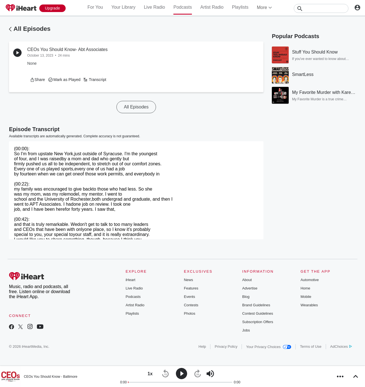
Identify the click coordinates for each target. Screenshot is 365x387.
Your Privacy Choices (268, 347)
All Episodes (31, 28)
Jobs (246, 330)
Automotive (309, 280)
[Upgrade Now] (52, 8)
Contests (191, 305)
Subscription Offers (257, 322)
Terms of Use (311, 346)
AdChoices (341, 346)
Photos (189, 313)
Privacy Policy (226, 346)
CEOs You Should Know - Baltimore (50, 377)
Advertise (249, 288)
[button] (37, 79)
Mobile (305, 297)
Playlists (240, 7)
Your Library (123, 7)
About (247, 280)
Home (305, 288)
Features (191, 288)
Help (202, 346)
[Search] (321, 8)
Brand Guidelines (256, 305)
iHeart (131, 280)
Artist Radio (212, 7)
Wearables (309, 305)
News (188, 280)
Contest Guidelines (257, 313)
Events (189, 297)
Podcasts (182, 7)
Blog (245, 297)
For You (95, 7)
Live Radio (154, 7)
